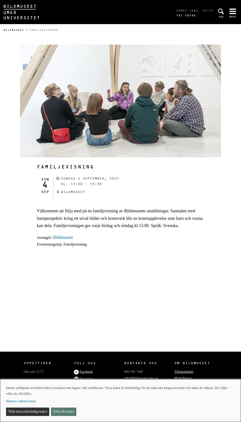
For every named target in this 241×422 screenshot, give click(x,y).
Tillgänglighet (183, 372)
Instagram (86, 379)
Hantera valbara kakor (21, 401)
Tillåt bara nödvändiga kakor (27, 411)
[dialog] (120, 400)
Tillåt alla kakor (63, 411)
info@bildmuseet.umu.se (141, 378)
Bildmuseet (14, 30)
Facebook (86, 372)
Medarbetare (182, 378)
